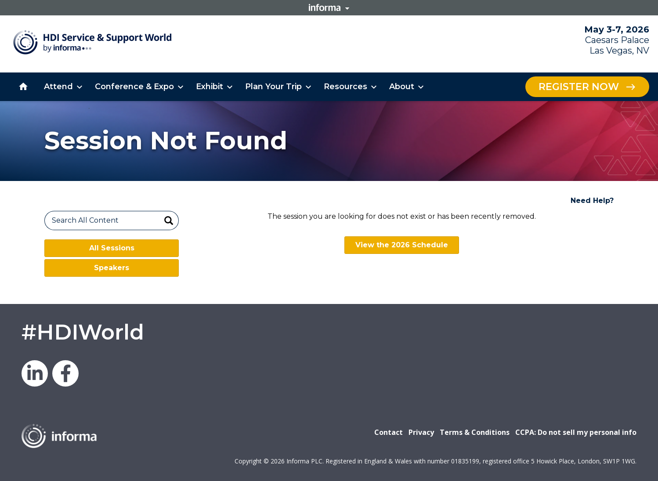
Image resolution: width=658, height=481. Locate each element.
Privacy (421, 432)
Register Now (579, 87)
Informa (329, 7)
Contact (388, 432)
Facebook (65, 373)
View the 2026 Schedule (401, 245)
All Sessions (111, 248)
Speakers (111, 268)
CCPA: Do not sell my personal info (575, 432)
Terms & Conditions (475, 432)
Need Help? (592, 200)
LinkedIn (35, 373)
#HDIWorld (83, 332)
